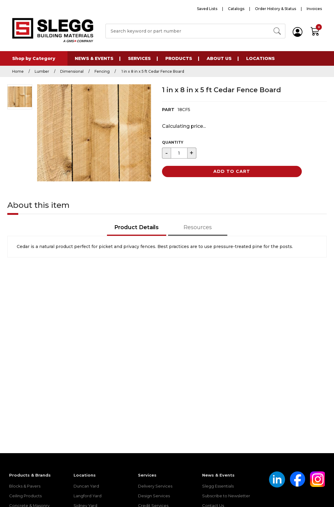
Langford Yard (88, 495)
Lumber (42, 71)
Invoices (314, 8)
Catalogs (236, 8)
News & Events (94, 58)
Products (178, 58)
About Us (219, 58)
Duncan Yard (86, 486)
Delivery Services (155, 486)
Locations (260, 58)
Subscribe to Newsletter (226, 495)
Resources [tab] (198, 227)
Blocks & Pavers (24, 486)
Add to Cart (231, 171)
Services (139, 58)
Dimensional (72, 71)
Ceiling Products (25, 495)
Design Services (154, 495)
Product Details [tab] (136, 227)
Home (18, 71)
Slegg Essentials (218, 486)
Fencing (102, 71)
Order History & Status (275, 8)
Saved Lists (207, 8)
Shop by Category (33, 58)
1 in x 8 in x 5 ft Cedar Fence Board (152, 71)
